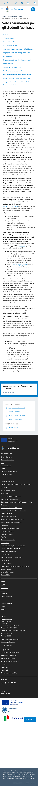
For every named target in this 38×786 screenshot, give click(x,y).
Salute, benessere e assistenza (10, 549)
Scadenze (4, 594)
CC (2, 689)
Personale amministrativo (9, 471)
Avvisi (3, 591)
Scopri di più (30, 719)
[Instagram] (15, 682)
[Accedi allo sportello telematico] (28, 3)
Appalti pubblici (6, 493)
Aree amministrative (7, 460)
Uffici (2, 463)
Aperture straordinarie (10, 42)
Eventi (3, 609)
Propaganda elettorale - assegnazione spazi (16, 53)
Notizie (3, 585)
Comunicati (4, 588)
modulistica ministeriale (10, 206)
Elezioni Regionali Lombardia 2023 (11, 522)
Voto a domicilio (8, 64)
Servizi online (5, 560)
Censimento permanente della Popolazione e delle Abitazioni (16, 503)
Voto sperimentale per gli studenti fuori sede (17, 74)
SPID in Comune (6, 563)
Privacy (3, 664)
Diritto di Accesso (6, 514)
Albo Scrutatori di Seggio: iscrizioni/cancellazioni (16, 484)
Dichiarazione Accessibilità (9, 673)
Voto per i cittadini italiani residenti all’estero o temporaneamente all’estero (17, 83)
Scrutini (5, 34)
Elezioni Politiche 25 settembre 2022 (12, 519)
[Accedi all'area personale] (34, 3)
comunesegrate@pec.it (20, 265)
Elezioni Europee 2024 (15, 16)
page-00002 (5, 554)
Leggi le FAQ (5, 650)
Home (4, 16)
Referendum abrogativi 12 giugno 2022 (13, 546)
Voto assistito (7, 56)
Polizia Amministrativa (8, 540)
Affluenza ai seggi (8, 38)
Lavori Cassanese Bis (7, 531)
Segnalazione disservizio (8, 655)
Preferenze (17, 783)
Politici (3, 469)
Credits (3, 691)
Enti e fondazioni (6, 466)
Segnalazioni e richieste (8, 551)
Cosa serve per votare (10, 45)
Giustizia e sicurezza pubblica (10, 528)
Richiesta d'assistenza (8, 658)
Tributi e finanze (6, 569)
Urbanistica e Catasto (7, 572)
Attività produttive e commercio (11, 496)
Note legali (4, 670)
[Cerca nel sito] (33, 9)
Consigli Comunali (6, 596)
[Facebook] (5, 682)
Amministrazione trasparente (10, 661)
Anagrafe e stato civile (8, 490)
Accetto (27, 783)
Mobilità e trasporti (7, 534)
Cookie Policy (5, 667)
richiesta (22, 246)
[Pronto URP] (22, 3)
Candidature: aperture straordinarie (14, 71)
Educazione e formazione (8, 516)
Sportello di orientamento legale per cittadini (15, 566)
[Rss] (18, 682)
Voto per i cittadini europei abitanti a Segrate (17, 78)
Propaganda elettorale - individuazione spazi (17, 60)
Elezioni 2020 (5, 575)
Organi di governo (6, 457)
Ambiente (4, 487)
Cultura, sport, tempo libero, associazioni (13, 511)
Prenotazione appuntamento (10, 652)
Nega (33, 783)
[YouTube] (12, 682)
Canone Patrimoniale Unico (9, 499)
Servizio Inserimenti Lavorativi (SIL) (12, 557)
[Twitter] (9, 682)
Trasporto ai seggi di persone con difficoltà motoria (18, 49)
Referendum (5, 543)
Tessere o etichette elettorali (12, 67)
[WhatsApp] (2, 682)
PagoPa (3, 537)
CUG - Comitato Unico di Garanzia (11, 508)
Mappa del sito (5, 694)
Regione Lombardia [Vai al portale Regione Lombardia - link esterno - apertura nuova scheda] (8, 3)
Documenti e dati (6, 474)
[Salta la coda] (16, 3)
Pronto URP (6, 645)
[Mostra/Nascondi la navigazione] (2, 9)
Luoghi (3, 606)
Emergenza (4, 525)
